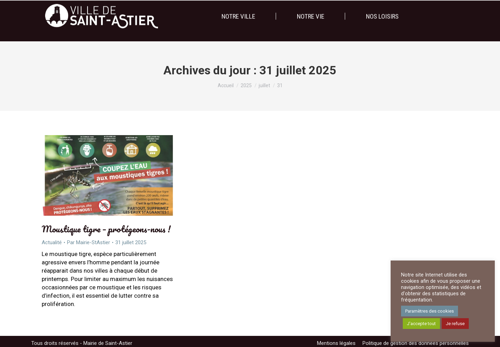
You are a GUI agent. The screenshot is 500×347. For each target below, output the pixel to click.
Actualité (52, 242)
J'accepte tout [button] (421, 323)
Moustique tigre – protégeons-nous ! (106, 229)
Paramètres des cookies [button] (429, 311)
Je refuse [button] (455, 323)
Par (88, 242)
